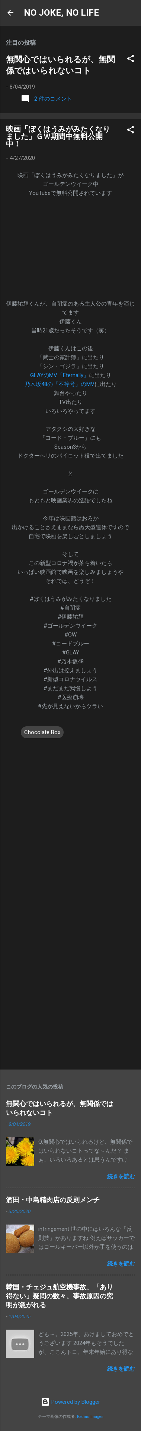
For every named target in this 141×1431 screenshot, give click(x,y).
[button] (130, 60)
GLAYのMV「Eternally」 (59, 375)
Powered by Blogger (70, 1402)
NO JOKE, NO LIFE (61, 12)
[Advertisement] (70, 987)
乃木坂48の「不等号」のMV (59, 384)
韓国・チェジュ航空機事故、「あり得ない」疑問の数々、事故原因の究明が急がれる (59, 1296)
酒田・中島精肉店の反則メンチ (53, 1200)
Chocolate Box (42, 732)
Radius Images (90, 1416)
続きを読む (121, 1176)
